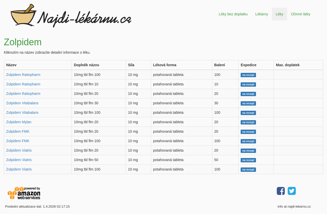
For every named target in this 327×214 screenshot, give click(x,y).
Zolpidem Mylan (18, 122)
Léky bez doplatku (233, 14)
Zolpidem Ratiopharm (23, 75)
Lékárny (261, 14)
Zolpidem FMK (17, 131)
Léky (279, 14)
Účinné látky (300, 14)
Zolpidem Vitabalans (22, 103)
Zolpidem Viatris (19, 150)
